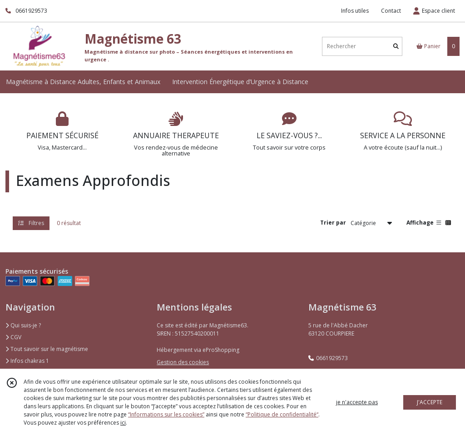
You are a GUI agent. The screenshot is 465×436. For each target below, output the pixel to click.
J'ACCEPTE (429, 402)
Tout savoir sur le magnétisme (46, 349)
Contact (391, 11)
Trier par (333, 222)
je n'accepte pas (357, 402)
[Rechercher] (396, 46)
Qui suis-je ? (23, 325)
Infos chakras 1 (27, 361)
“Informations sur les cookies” (166, 414)
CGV (13, 337)
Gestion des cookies (183, 362)
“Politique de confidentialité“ (282, 414)
